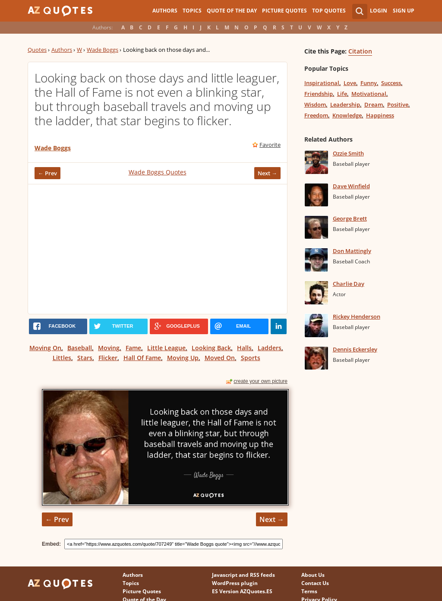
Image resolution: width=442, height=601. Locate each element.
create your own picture (260, 381)
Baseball (79, 348)
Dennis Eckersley (355, 349)
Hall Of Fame (142, 358)
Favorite (270, 145)
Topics (192, 10)
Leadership (345, 104)
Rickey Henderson (356, 316)
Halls (244, 348)
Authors (164, 10)
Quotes (37, 50)
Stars (84, 358)
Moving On (45, 348)
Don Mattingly (352, 251)
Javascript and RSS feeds (243, 575)
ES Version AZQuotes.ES (242, 591)
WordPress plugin (235, 583)
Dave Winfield (351, 186)
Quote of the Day (232, 10)
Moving (109, 348)
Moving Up (183, 358)
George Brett (350, 218)
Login (378, 10)
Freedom (316, 115)
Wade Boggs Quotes (157, 172)
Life (342, 94)
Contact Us (315, 583)
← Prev (47, 173)
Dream (373, 104)
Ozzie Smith (348, 153)
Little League (166, 348)
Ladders (269, 348)
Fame (133, 348)
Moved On (220, 358)
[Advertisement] (157, 249)
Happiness (380, 115)
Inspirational (321, 83)
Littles (62, 358)
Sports (250, 358)
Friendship (318, 94)
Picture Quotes (284, 10)
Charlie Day (348, 284)
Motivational (368, 94)
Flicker (107, 358)
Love (350, 83)
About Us (313, 575)
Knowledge (347, 115)
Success (391, 83)
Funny (368, 83)
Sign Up (403, 10)
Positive (397, 104)
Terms (309, 591)
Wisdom (315, 104)
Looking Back (211, 348)
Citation (360, 51)
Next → (267, 173)
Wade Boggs (102, 50)
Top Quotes (329, 10)
